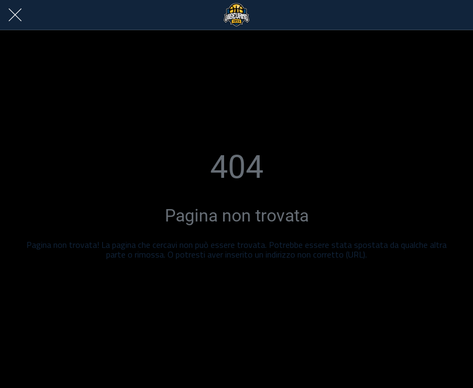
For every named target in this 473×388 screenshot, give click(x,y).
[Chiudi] (15, 15)
